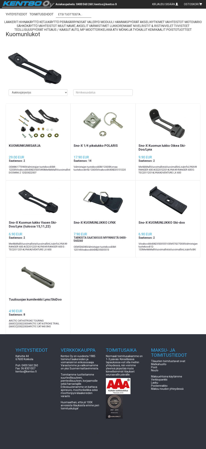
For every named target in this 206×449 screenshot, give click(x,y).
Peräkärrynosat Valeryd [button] (80, 22)
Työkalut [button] (140, 30)
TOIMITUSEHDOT (41, 14)
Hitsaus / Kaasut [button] (57, 30)
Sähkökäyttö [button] (27, 26)
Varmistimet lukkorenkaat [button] (110, 26)
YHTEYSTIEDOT (16, 14)
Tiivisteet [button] (181, 26)
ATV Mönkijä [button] (122, 30)
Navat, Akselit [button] (77, 26)
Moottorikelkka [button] (99, 30)
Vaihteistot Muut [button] (52, 26)
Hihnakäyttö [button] (29, 22)
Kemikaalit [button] (157, 30)
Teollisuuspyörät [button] (28, 30)
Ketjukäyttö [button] (49, 22)
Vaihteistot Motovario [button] (183, 22)
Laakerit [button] (11, 22)
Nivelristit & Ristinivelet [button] (153, 26)
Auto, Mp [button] (78, 30)
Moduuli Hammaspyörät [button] (120, 22)
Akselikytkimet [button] (152, 22)
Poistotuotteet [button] (179, 30)
